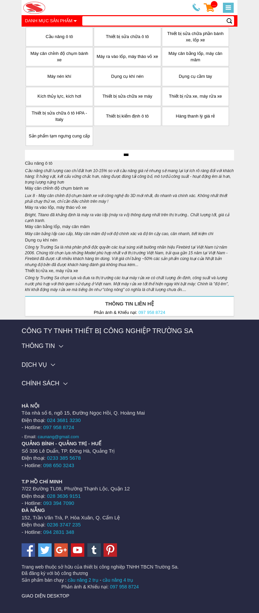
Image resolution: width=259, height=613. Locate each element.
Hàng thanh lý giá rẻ (195, 116)
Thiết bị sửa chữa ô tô (127, 36)
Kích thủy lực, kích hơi (59, 96)
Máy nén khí (59, 76)
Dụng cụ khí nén (127, 76)
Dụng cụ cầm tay (195, 76)
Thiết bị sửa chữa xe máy (127, 96)
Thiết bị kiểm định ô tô (127, 116)
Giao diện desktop (45, 596)
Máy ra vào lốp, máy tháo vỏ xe (127, 56)
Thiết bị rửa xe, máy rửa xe (195, 96)
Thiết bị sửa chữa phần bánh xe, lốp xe (195, 36)
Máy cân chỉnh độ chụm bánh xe (59, 56)
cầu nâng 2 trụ (83, 580)
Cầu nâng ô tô (59, 36)
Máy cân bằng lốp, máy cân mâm (196, 56)
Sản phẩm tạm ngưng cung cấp (59, 135)
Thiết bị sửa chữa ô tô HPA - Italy (59, 116)
